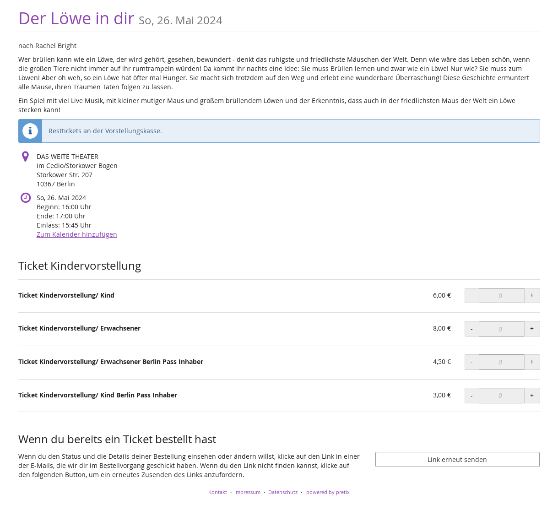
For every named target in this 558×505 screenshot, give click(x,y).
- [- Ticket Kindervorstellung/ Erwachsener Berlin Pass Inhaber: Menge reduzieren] (472, 362)
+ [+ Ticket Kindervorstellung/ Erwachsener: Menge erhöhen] (532, 328)
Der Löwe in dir (120, 18)
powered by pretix (328, 492)
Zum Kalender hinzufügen (77, 234)
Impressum (247, 492)
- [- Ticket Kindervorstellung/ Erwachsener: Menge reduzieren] (472, 328)
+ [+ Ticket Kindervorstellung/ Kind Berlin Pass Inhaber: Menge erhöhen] (532, 395)
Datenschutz (283, 492)
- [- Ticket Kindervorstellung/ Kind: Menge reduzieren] (472, 295)
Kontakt (217, 492)
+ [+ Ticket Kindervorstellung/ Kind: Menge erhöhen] (532, 295)
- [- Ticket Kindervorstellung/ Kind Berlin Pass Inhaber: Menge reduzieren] (472, 395)
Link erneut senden (457, 459)
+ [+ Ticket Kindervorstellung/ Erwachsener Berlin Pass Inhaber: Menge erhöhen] (532, 362)
